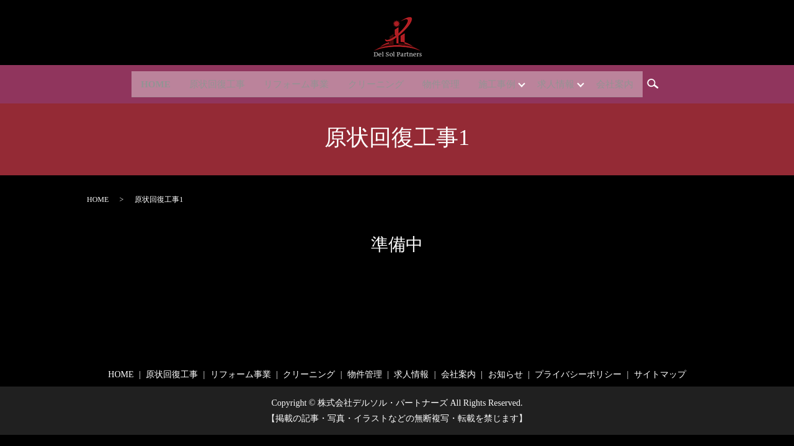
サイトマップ (660, 374)
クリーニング (373, 81)
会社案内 (631, 81)
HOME (139, 81)
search (675, 83)
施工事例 (502, 81)
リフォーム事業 (288, 81)
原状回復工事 (204, 81)
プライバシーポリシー (578, 374)
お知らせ (505, 374)
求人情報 (566, 81)
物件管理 (442, 81)
